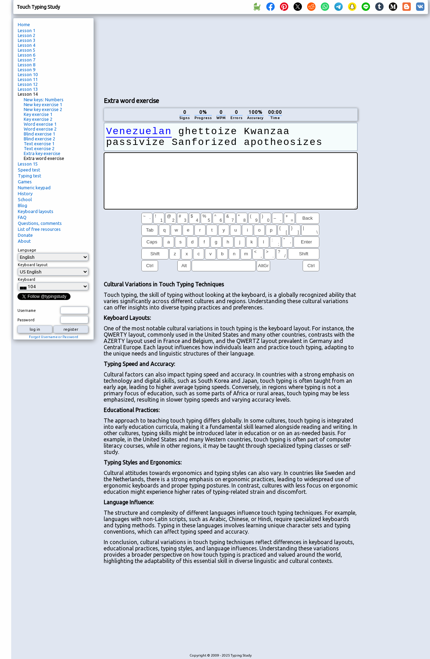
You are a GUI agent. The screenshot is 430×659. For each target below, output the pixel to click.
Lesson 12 (28, 84)
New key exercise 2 (43, 109)
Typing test (29, 175)
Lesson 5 (26, 49)
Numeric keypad (34, 187)
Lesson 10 (28, 74)
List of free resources (39, 229)
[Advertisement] (143, 54)
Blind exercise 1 (39, 133)
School (25, 199)
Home (24, 24)
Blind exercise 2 (39, 138)
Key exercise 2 (38, 119)
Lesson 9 (26, 69)
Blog (22, 205)
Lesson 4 (26, 45)
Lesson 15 (28, 163)
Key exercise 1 (38, 114)
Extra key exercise (42, 153)
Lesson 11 (28, 79)
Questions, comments (40, 223)
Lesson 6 (26, 54)
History (25, 193)
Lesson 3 (26, 40)
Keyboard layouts (35, 211)
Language (27, 250)
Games (25, 181)
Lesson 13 (28, 89)
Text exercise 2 (39, 148)
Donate (25, 235)
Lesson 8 (26, 64)
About (24, 241)
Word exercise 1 (40, 124)
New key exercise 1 (43, 104)
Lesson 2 (26, 35)
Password (26, 320)
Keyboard (26, 279)
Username (26, 310)
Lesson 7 (26, 59)
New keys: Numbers (44, 99)
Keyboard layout (33, 265)
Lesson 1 (26, 30)
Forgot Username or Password (53, 337)
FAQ (22, 217)
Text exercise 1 (39, 143)
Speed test (29, 169)
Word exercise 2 (40, 128)
